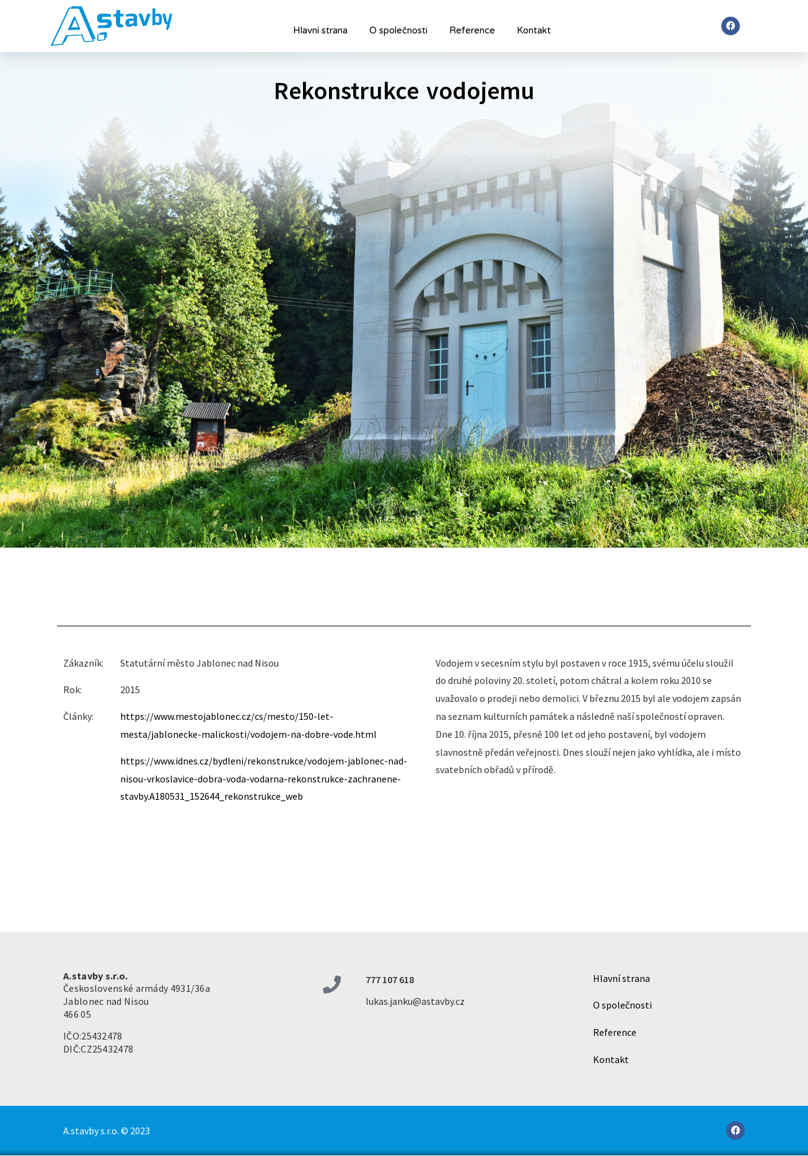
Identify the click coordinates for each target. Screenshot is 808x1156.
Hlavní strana (320, 30)
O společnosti (398, 30)
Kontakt (534, 30)
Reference (472, 30)
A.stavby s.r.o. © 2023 (106, 1130)
